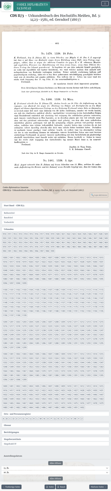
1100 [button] (5, 289)
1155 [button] (50, 302)
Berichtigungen (11, 432)
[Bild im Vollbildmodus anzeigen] (107, 28)
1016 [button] (5, 261)
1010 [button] (69, 257)
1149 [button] (11, 302)
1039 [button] (50, 266)
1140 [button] (56, 298)
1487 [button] (50, 407)
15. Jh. (6, 468)
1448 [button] (5, 399)
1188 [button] (56, 311)
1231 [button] (101, 326)
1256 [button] (56, 334)
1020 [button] (31, 261)
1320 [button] (31, 358)
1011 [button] (75, 257)
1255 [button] (50, 334)
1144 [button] (82, 298)
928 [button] (100, 234)
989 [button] (106, 246)
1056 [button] (56, 270)
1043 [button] (75, 266)
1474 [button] (69, 403)
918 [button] (47, 234)
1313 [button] (88, 354)
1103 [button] (24, 289)
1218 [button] (18, 326)
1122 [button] (43, 294)
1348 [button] (5, 366)
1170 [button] (43, 306)
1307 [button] (50, 354)
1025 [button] (63, 261)
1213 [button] (88, 321)
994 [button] (25, 251)
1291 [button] (75, 343)
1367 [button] (24, 371)
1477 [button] (88, 403)
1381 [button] (11, 375)
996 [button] (36, 251)
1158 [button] (69, 302)
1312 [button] (82, 354)
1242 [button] (69, 330)
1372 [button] (56, 371)
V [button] (71, 418)
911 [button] (9, 234)
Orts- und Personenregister (17, 414)
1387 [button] (50, 375)
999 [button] (52, 251)
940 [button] (58, 238)
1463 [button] (101, 399)
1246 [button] (95, 330)
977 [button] (41, 246)
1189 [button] (63, 311)
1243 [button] (75, 330)
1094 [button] (95, 279)
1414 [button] (95, 386)
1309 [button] (63, 354)
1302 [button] (18, 354)
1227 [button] (75, 326)
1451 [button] (24, 399)
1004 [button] (31, 257)
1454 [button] (43, 399)
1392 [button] (82, 375)
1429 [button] (88, 390)
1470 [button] (43, 403)
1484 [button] (31, 407)
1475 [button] (75, 403)
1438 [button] (43, 394)
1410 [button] (69, 386)
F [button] (20, 418)
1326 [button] (69, 358)
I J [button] (30, 418)
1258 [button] (69, 334)
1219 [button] (24, 326)
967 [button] (95, 242)
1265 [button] (11, 339)
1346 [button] (95, 362)
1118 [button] (18, 294)
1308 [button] (56, 354)
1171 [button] (50, 306)
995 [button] (31, 251)
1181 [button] (11, 311)
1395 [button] (101, 375)
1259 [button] (75, 334)
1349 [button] (11, 366)
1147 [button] (101, 298)
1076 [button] (82, 274)
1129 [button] (88, 294)
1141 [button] (63, 298)
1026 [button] (69, 261)
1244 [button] (82, 330)
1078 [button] (95, 274)
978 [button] (47, 246)
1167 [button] (24, 306)
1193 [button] (88, 311)
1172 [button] (56, 306)
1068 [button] (31, 274)
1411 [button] (75, 386)
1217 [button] (11, 326)
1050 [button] (18, 270)
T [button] (64, 418)
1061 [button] (88, 270)
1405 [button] (37, 386)
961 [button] (63, 242)
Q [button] (55, 418)
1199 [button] (24, 315)
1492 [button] (82, 407)
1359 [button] (75, 366)
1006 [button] (43, 257)
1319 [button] (24, 358)
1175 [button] (75, 306)
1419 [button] (24, 390)
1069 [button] (37, 274)
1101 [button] (11, 289)
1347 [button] (101, 362)
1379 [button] (101, 371)
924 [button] (79, 234)
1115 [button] (101, 289)
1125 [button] (63, 294)
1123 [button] (50, 294)
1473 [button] (63, 403)
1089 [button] (63, 279)
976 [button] (36, 246)
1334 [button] (18, 362)
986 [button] (90, 246)
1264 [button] (5, 339)
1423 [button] (50, 390)
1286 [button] (43, 343)
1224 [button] (56, 326)
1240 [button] (56, 330)
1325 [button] (63, 358)
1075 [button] (75, 274)
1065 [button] (11, 274)
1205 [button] (37, 321)
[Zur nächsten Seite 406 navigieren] (98, 487)
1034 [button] (18, 266)
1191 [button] (75, 311)
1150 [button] (18, 302)
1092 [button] (82, 279)
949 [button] (106, 238)
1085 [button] (37, 279)
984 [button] (79, 246)
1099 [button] (24, 283)
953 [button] (20, 242)
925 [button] (84, 234)
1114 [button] (95, 289)
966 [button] (90, 242)
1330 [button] (95, 358)
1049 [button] (11, 270)
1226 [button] (69, 326)
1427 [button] (75, 390)
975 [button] (31, 246)
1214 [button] (95, 321)
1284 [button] (31, 343)
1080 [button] (5, 279)
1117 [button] (11, 294)
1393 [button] (88, 375)
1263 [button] (101, 334)
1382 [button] (18, 375)
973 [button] (20, 246)
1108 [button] (56, 289)
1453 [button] (37, 399)
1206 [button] (43, 321)
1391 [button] (75, 375)
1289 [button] (63, 343)
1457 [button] (63, 399)
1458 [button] (69, 399)
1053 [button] (37, 270)
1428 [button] (82, 390)
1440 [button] (56, 394)
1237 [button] (37, 330)
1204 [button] (31, 321)
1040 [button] (56, 266)
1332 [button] (5, 362)
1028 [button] (82, 261)
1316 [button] (5, 358)
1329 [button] (88, 358)
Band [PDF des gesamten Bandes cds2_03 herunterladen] (61, 487)
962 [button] (68, 242)
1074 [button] (69, 274)
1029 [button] (88, 261)
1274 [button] (69, 339)
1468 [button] (31, 403)
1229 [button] (88, 326)
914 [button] (25, 234)
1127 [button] (75, 294)
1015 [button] (101, 257)
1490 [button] (69, 407)
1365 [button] (11, 371)
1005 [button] (37, 257)
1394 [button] (95, 375)
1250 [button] (18, 334)
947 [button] (95, 238)
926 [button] (90, 234)
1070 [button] (43, 274)
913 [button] (20, 234)
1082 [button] (18, 279)
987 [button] (95, 246)
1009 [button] (63, 257)
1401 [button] (11, 386)
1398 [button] (18, 379)
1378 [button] (95, 371)
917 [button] (41, 234)
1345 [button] (88, 362)
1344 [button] (82, 362)
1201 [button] (11, 321)
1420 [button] (31, 390)
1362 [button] (95, 366)
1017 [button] (11, 261)
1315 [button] (101, 354)
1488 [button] (56, 407)
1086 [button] (43, 279)
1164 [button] (5, 306)
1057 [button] (63, 270)
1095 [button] (101, 279)
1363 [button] (101, 366)
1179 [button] (101, 306)
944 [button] (79, 238)
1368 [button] (31, 371)
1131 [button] (101, 294)
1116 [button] (5, 294)
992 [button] (15, 251)
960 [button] (58, 242)
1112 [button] (82, 289)
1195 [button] (101, 311)
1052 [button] (31, 270)
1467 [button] (24, 403)
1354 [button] (43, 366)
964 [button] (79, 242)
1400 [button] (5, 386)
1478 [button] (95, 403)
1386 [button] (43, 375)
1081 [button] (11, 279)
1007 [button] (50, 257)
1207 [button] (50, 321)
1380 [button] (5, 375)
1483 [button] (24, 407)
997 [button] (41, 251)
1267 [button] (24, 339)
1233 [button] (11, 330)
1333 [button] (11, 362)
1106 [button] (43, 289)
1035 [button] (24, 266)
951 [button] (9, 242)
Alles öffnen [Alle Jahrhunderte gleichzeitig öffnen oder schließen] (55, 463)
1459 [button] (75, 399)
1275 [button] (75, 339)
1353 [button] (37, 366)
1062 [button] (95, 270)
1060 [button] (82, 270)
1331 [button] (101, 358)
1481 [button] (11, 407)
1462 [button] (95, 399)
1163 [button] (101, 302)
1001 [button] (11, 257)
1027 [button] (75, 261)
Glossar (7, 425)
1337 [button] (37, 362)
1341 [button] (63, 362)
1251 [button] (24, 334)
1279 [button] (101, 339)
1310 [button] (69, 354)
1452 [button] (31, 399)
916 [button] (36, 234)
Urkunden (9, 229)
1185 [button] (37, 311)
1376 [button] (82, 371)
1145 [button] (88, 298)
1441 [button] (63, 394)
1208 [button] (56, 321)
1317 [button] (11, 358)
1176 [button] (82, 306)
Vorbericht (9, 222)
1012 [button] (82, 257)
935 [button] (31, 238)
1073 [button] (63, 274)
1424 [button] (56, 390)
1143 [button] (75, 298)
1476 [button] (82, 403)
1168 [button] (31, 306)
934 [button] (25, 238)
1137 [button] (37, 298)
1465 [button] (11, 403)
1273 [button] (63, 339)
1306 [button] (43, 354)
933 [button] (20, 238)
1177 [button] (88, 306)
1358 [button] (69, 366)
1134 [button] (18, 298)
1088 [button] (56, 279)
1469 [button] (37, 403)
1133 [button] (11, 298)
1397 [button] (11, 379)
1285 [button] (37, 343)
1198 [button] (18, 315)
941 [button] (63, 238)
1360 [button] (82, 366)
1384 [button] (31, 375)
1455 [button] (50, 399)
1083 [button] (24, 279)
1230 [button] (95, 326)
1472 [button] (56, 403)
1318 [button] (18, 358)
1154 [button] (43, 302)
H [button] (27, 418)
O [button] (48, 418)
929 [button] (106, 234)
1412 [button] (82, 386)
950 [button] (4, 242)
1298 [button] (18, 347)
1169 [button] (37, 306)
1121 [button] (37, 294)
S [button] (61, 418)
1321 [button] (37, 358)
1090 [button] (69, 279)
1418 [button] (18, 390)
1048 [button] (5, 270)
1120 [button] (31, 294)
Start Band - (14, 205)
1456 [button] (56, 399)
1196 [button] (5, 315)
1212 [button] (82, 321)
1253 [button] (37, 334)
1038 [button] (43, 266)
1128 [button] (82, 294)
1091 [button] (75, 279)
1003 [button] (24, 257)
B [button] (6, 418)
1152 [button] (31, 302)
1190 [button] (69, 311)
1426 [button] (69, 390)
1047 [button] (101, 266)
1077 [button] (88, 274)
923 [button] (74, 234)
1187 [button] (50, 311)
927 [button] (95, 234)
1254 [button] (43, 334)
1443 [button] (75, 394)
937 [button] (41, 238)
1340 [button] (56, 362)
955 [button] (31, 242)
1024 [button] (56, 261)
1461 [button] (88, 399)
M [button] (40, 418)
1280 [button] (5, 343)
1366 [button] (18, 371)
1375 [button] (75, 371)
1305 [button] (37, 354)
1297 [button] (11, 347)
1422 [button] (43, 390)
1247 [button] (101, 330)
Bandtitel (8, 217)
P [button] (51, 418)
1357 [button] (63, 366)
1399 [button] (24, 379)
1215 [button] (101, 321)
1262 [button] (95, 334)
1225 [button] (63, 326)
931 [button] (9, 238)
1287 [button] (50, 343)
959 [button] (52, 242)
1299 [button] (24, 347)
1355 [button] (50, 366)
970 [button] (4, 246)
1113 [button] (88, 289)
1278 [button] (95, 339)
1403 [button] (24, 386)
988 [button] (100, 246)
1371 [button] (50, 371)
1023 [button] (50, 261)
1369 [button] (37, 371)
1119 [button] (24, 294)
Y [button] (78, 418)
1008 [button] (56, 257)
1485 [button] (37, 407)
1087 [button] (50, 279)
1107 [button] (50, 289)
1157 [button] (63, 302)
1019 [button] (24, 261)
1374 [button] (69, 371)
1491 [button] (75, 407)
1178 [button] (95, 306)
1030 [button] (95, 261)
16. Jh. (6, 472)
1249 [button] (11, 334)
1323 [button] (50, 358)
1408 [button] (56, 386)
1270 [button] (43, 339)
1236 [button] (31, 330)
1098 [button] (18, 283)
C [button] (10, 418)
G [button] (23, 418)
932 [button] (15, 238)
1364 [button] (5, 371)
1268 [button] (31, 339)
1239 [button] (50, 330)
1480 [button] (5, 407)
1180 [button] (5, 311)
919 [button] (52, 234)
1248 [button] (5, 334)
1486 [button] (43, 407)
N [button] (44, 418)
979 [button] (52, 246)
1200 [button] (5, 321)
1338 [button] (43, 362)
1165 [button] (11, 306)
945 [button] (84, 238)
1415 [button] (101, 386)
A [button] (3, 418)
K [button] (34, 418)
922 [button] (68, 234)
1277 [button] (88, 339)
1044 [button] (82, 266)
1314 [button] (95, 354)
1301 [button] (11, 354)
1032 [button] (5, 266)
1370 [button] (43, 371)
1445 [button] (88, 394)
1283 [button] (24, 343)
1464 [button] (5, 403)
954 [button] (25, 242)
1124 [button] (56, 294)
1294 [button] (95, 343)
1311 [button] (75, 354)
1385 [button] (37, 375)
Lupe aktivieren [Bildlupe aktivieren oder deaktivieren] (99, 194)
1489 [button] (63, 407)
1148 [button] (5, 302)
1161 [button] (88, 302)
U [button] (68, 418)
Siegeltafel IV (10, 444)
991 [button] (9, 251)
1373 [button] (63, 371)
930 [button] (4, 238)
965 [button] (84, 242)
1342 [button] (69, 362)
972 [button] (15, 246)
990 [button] (4, 251)
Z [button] (81, 418)
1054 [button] (43, 270)
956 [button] (36, 242)
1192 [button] (82, 311)
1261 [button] (88, 334)
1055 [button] (50, 270)
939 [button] (52, 238)
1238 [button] (43, 330)
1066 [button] (18, 274)
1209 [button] (63, 321)
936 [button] (36, 238)
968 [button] (100, 242)
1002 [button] (18, 257)
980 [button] (58, 246)
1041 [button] (63, 266)
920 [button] (58, 234)
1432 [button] (5, 394)
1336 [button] (31, 362)
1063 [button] (101, 270)
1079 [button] (101, 274)
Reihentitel (9, 213)
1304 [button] (31, 354)
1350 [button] (18, 366)
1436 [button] (31, 394)
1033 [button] (11, 266)
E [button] (16, 418)
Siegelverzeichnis (12, 439)
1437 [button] (37, 394)
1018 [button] (18, 261)
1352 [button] (31, 366)
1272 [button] (56, 339)
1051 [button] (24, 270)
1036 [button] (31, 266)
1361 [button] (88, 366)
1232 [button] (5, 330)
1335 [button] (24, 362)
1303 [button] (24, 354)
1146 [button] (95, 298)
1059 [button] (75, 270)
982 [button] (68, 246)
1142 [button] (69, 298)
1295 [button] (101, 343)
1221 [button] (37, 326)
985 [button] (84, 246)
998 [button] (47, 251)
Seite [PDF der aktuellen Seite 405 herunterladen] (50, 487)
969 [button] (106, 242)
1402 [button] (18, 386)
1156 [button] (56, 302)
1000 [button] (5, 257)
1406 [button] (43, 386)
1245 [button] (88, 330)
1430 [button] (95, 390)
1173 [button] (63, 306)
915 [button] (31, 234)
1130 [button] (95, 294)
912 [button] (15, 234)
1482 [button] (18, 407)
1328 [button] (82, 358)
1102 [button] (18, 289)
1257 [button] (63, 334)
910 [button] (4, 234)
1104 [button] (31, 289)
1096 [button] (5, 283)
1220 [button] (31, 326)
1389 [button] (63, 375)
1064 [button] (5, 274)
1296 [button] (5, 347)
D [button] (13, 418)
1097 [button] (11, 283)
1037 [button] (37, 266)
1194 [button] (95, 311)
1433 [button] (11, 394)
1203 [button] (24, 321)
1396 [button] (5, 379)
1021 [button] (37, 261)
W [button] (75, 418)
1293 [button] (88, 343)
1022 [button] (43, 261)
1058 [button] (69, 270)
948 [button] (100, 238)
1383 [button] (24, 375)
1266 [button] (18, 339)
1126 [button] (69, 294)
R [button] (58, 418)
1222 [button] (43, 326)
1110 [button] (69, 289)
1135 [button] (24, 298)
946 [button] (90, 238)
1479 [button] (101, 403)
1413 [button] (88, 386)
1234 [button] (18, 330)
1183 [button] (24, 311)
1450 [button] (18, 399)
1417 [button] (11, 390)
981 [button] (63, 246)
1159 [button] (75, 302)
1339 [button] (50, 362)
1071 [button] (50, 274)
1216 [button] (5, 326)
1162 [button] (95, 302)
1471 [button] (50, 403)
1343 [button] (75, 362)
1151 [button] (24, 302)
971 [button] (9, 246)
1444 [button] (82, 394)
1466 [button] (18, 403)
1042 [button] (69, 266)
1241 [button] (63, 330)
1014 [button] (95, 257)
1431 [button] (101, 390)
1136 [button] (31, 298)
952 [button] (15, 242)
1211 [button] (75, 321)
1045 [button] (88, 266)
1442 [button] (69, 394)
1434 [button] (18, 394)
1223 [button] (50, 326)
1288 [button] (56, 343)
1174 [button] (69, 306)
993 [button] (20, 251)
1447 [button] (101, 394)
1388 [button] (56, 375)
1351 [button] (24, 366)
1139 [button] (50, 298)
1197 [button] (11, 315)
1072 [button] (56, 274)
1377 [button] (88, 371)
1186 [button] (43, 311)
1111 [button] (75, 289)
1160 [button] (82, 302)
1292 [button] (82, 343)
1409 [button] (63, 386)
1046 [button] (95, 266)
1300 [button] (5, 354)
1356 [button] (56, 366)
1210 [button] (69, 321)
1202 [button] (18, 321)
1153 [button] (37, 302)
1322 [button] (43, 358)
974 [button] (25, 246)
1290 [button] (69, 343)
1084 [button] (31, 279)
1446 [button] (95, 394)
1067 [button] (24, 274)
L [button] (37, 418)
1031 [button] (101, 261)
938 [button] (47, 238)
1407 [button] (50, 386)
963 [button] (74, 242)
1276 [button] (82, 339)
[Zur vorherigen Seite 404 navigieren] (11, 487)
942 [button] (68, 238)
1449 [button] (11, 399)
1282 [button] (18, 343)
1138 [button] (43, 298)
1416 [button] (5, 390)
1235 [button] (24, 330)
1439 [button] (50, 394)
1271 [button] (50, 339)
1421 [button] (37, 390)
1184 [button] (31, 311)
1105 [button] (37, 289)
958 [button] (47, 242)
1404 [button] (31, 386)
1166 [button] (18, 306)
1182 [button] (18, 311)
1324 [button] (56, 358)
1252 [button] (31, 334)
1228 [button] (82, 326)
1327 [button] (75, 358)
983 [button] (74, 246)
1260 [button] (82, 334)
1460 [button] (82, 399)
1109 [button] (63, 289)
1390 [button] (69, 375)
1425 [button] (63, 390)
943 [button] (74, 238)
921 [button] (63, 234)
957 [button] (41, 242)
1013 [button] (88, 257)
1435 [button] (24, 394)
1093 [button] (88, 279)
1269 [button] (37, 339)
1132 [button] (5, 298)
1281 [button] (11, 343)
